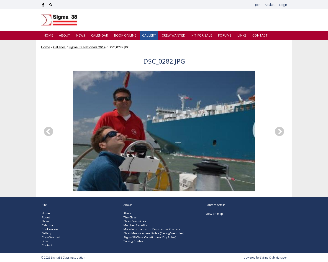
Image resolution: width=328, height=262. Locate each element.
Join (257, 4)
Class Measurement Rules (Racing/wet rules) (153, 233)
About (64, 35)
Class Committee (134, 221)
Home (48, 35)
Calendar (99, 35)
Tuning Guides (133, 241)
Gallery (149, 35)
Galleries (59, 47)
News (80, 35)
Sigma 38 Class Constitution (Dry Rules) (149, 237)
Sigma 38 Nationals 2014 (87, 47)
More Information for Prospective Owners (151, 229)
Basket (269, 4)
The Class (130, 217)
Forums (224, 35)
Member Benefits (135, 225)
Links (241, 35)
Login (283, 4)
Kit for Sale (201, 35)
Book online (125, 35)
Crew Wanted (173, 35)
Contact (260, 35)
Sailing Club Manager (273, 258)
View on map (214, 214)
